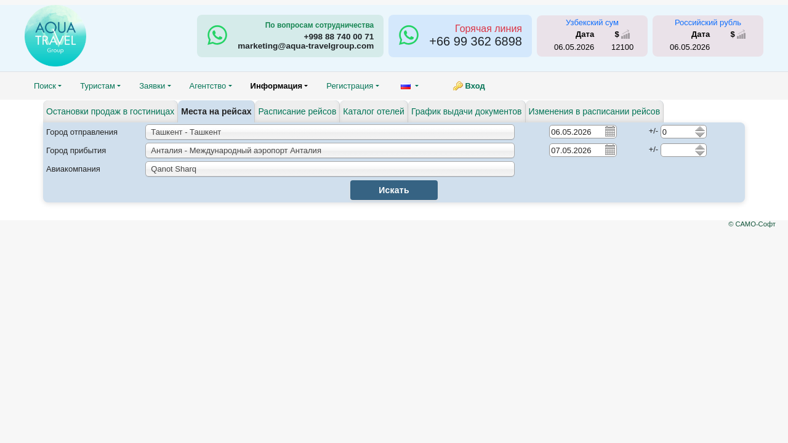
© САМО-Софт (752, 224)
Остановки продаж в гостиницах (110, 111)
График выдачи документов (466, 111)
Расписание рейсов (297, 111)
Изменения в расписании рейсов (595, 111)
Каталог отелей (373, 111)
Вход (475, 85)
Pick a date (609, 131)
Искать (394, 190)
